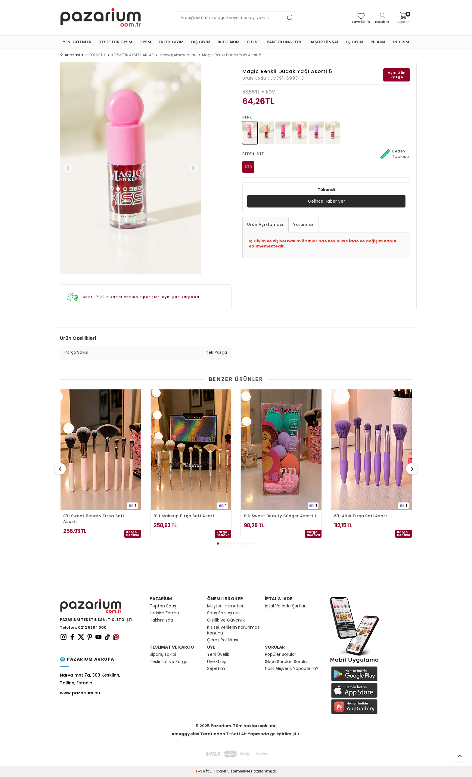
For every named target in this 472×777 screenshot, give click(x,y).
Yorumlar (303, 225)
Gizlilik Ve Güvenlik (226, 620)
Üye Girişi (216, 662)
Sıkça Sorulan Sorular (286, 662)
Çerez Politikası (222, 640)
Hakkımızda (161, 620)
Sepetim (216, 668)
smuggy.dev (185, 734)
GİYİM (145, 42)
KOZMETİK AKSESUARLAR (132, 55)
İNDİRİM (401, 42)
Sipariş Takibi (163, 654)
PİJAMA (378, 42)
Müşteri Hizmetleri (225, 606)
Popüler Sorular (280, 654)
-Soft (202, 771)
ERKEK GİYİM (171, 42)
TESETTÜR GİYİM (115, 42)
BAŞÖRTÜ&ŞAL (324, 42)
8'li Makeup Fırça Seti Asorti (185, 516)
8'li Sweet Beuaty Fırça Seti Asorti (93, 518)
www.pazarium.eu (80, 693)
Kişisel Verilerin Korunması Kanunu (233, 630)
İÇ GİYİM (354, 42)
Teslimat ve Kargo (169, 662)
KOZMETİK (97, 55)
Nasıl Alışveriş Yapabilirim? (291, 668)
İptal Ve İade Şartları (285, 606)
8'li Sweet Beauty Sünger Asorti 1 (280, 516)
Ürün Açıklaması (265, 225)
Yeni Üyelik (218, 654)
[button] (70, 168)
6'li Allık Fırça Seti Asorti (361, 516)
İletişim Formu (164, 613)
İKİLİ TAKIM (229, 42)
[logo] (100, 18)
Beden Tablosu (394, 154)
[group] (130, 168)
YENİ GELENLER (77, 42)
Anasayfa (71, 55)
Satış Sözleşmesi (224, 613)
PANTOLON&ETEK (284, 42)
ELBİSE (253, 42)
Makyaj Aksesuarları (178, 55)
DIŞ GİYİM (200, 42)
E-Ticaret (218, 771)
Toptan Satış (163, 606)
